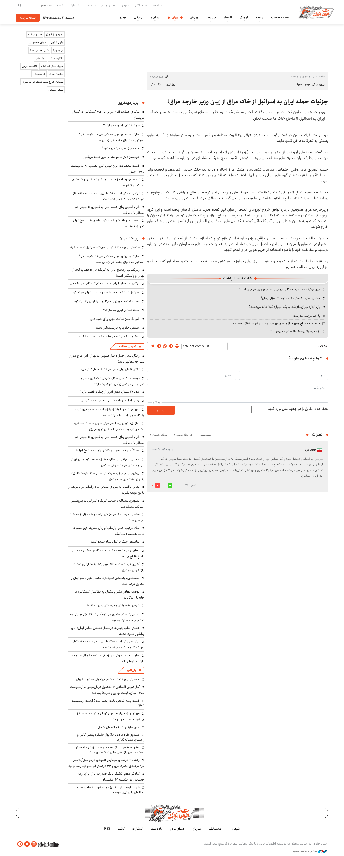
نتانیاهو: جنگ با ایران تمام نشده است (115, 541)
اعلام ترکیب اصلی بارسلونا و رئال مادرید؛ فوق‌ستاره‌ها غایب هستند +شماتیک (108, 530)
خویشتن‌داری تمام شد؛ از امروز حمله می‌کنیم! (111, 157)
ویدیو (123, 17)
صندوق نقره (35, 34)
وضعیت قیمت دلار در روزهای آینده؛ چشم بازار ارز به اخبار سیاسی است (107, 517)
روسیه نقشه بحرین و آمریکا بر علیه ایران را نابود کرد (107, 301)
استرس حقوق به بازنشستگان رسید (117, 327)
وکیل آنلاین (57, 42)
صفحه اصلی (318, 76)
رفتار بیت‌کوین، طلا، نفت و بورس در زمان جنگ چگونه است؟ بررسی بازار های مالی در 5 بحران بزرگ (108, 750)
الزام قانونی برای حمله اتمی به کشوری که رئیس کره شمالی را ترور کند (109, 209)
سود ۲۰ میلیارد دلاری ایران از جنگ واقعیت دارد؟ (110, 391)
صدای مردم (108, 5)
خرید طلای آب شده (52, 66)
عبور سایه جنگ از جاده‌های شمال (119, 727)
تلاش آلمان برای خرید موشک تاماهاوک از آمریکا (110, 369)
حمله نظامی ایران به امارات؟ (121, 125)
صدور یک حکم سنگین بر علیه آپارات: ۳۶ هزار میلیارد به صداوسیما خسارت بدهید (107, 617)
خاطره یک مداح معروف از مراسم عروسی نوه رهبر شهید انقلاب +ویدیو (276, 323)
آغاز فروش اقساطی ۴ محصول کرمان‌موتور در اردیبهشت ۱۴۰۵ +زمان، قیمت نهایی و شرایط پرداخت (107, 690)
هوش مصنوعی (37, 42)
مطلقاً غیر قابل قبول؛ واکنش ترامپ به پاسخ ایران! (108, 450)
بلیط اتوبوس (55, 89)
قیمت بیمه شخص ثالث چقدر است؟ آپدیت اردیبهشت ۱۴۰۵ (107, 703)
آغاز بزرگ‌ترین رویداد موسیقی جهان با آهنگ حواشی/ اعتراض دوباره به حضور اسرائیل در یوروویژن (109, 426)
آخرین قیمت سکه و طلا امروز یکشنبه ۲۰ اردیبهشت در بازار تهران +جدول (108, 567)
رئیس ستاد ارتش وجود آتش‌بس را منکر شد (112, 605)
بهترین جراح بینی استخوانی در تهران (42, 82)
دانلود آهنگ (56, 58)
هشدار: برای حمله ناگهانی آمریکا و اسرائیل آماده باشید (105, 247)
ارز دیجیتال (39, 74)
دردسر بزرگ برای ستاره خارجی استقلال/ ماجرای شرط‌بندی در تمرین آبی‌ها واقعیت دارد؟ (112, 381)
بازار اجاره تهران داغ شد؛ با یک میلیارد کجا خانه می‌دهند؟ (285, 307)
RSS (107, 828)
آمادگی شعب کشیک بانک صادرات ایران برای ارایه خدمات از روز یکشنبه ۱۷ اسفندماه (111, 776)
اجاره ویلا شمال (54, 34)
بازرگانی (131, 670)
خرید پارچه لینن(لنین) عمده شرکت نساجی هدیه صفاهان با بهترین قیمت (110, 790)
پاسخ (194, 485)
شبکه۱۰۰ (157, 5)
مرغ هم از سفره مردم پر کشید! (121, 148)
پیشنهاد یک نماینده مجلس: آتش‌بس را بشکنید (109, 336)
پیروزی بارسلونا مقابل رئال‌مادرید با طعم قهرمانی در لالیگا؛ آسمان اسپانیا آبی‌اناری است (109, 412)
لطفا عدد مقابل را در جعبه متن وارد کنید (298, 409)
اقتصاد (228, 17)
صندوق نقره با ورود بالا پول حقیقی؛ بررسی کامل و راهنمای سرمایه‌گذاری (110, 737)
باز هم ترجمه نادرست (306, 315)
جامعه (259, 17)
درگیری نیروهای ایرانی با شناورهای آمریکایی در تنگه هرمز (104, 283)
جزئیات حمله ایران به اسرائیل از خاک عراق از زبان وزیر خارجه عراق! (247, 101)
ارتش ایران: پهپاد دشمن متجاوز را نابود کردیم (110, 400)
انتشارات (74, 5)
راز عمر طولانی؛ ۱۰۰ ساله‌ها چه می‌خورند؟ (295, 331)
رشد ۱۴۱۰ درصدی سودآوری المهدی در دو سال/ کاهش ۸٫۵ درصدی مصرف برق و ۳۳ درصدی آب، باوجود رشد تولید (106, 763)
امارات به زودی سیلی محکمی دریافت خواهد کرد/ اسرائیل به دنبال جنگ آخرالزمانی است (111, 137)
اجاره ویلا (58, 50)
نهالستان (40, 58)
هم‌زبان (125, 5)
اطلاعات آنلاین (316, 12)
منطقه (294, 76)
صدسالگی (141, 5)
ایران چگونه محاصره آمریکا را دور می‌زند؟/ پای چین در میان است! (280, 289)
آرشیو (60, 5)
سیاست (211, 17)
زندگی (138, 17)
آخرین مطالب (127, 346)
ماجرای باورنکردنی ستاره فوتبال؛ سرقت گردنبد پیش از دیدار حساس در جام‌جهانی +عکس (107, 462)
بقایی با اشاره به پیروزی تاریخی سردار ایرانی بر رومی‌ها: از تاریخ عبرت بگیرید (106, 489)
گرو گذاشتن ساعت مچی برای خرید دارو (115, 318)
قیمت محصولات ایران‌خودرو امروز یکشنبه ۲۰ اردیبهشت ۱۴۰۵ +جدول (107, 168)
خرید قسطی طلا (39, 50)
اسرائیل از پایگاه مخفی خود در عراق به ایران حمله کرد (106, 292)
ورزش (194, 17)
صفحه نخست (280, 17)
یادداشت (90, 5)
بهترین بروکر (56, 74)
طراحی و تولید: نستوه (310, 851)
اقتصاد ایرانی (29, 66)
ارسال (161, 410)
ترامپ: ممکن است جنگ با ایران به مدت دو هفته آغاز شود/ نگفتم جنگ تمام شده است (108, 196)
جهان (175, 17)
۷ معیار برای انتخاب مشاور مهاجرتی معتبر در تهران (108, 679)
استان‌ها (155, 17)
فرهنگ (244, 17)
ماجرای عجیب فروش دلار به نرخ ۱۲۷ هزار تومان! (291, 298)
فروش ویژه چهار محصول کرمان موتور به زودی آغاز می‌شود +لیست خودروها (110, 716)
